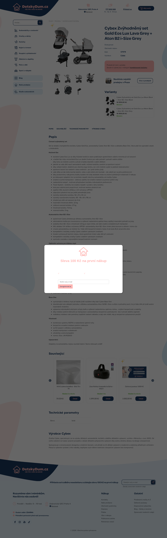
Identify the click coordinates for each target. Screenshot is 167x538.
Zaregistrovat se (65, 286)
